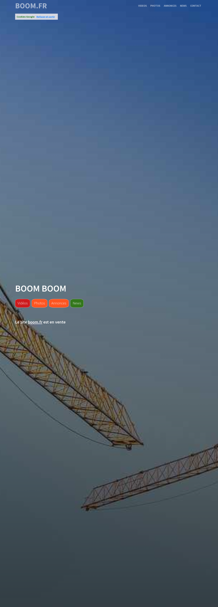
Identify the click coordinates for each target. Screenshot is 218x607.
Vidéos (23, 303)
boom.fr (31, 6)
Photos (155, 5)
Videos (142, 5)
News (183, 5)
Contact (195, 5)
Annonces (170, 5)
